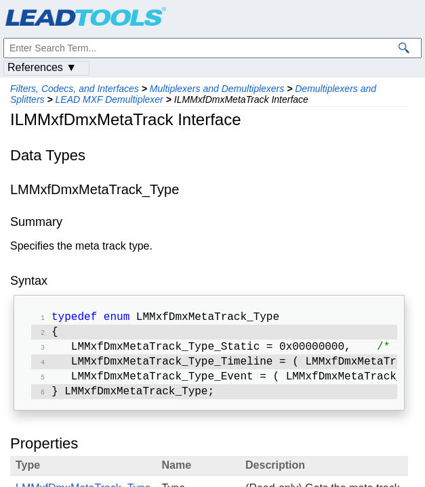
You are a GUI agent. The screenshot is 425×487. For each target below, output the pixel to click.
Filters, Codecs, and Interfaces (74, 88)
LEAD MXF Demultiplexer (109, 99)
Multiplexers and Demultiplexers (217, 88)
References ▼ (42, 67)
